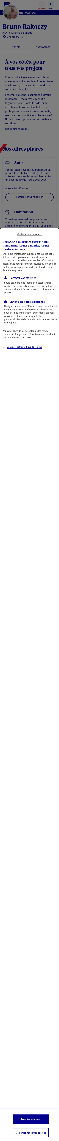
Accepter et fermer (31, 1119)
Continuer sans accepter (29, 234)
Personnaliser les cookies (32, 1132)
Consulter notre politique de (24, 346)
